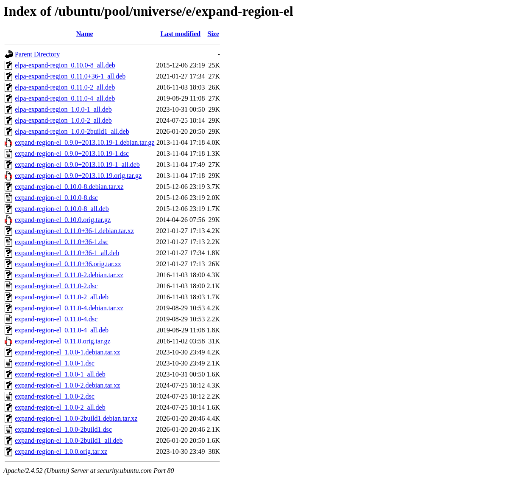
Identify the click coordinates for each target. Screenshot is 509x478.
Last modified (181, 33)
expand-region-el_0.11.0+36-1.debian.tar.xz (74, 230)
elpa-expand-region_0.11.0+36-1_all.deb (70, 76)
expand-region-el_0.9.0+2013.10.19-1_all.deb (77, 164)
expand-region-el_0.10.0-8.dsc (56, 197)
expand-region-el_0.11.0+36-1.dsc (61, 241)
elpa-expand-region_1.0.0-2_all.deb (63, 120)
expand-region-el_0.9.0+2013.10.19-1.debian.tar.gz (84, 142)
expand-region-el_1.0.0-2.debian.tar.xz (67, 385)
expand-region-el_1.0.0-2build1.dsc (63, 429)
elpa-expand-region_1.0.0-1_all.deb (63, 109)
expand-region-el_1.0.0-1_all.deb (60, 374)
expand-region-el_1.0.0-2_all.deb (60, 407)
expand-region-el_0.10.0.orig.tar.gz (63, 219)
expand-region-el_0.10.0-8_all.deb (62, 208)
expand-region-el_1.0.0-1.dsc (55, 363)
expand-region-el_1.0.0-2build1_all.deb (69, 440)
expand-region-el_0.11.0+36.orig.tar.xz (68, 263)
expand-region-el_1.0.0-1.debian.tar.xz (67, 352)
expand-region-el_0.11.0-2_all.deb (61, 297)
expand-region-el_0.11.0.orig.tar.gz (63, 341)
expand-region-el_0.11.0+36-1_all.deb (67, 252)
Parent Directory (37, 54)
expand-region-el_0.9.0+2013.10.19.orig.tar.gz (78, 175)
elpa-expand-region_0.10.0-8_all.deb (65, 65)
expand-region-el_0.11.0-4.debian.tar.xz (69, 308)
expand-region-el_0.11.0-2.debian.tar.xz (69, 274)
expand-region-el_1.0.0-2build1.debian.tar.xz (76, 418)
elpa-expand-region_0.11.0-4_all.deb (65, 98)
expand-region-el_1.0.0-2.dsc (55, 396)
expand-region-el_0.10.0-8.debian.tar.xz (69, 186)
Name (84, 33)
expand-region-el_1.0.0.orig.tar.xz (61, 451)
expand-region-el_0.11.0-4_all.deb (61, 330)
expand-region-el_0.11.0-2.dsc (56, 286)
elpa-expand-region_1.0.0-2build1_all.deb (72, 131)
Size (213, 33)
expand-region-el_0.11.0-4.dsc (56, 319)
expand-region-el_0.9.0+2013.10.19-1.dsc (72, 153)
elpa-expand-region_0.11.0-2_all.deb (65, 87)
